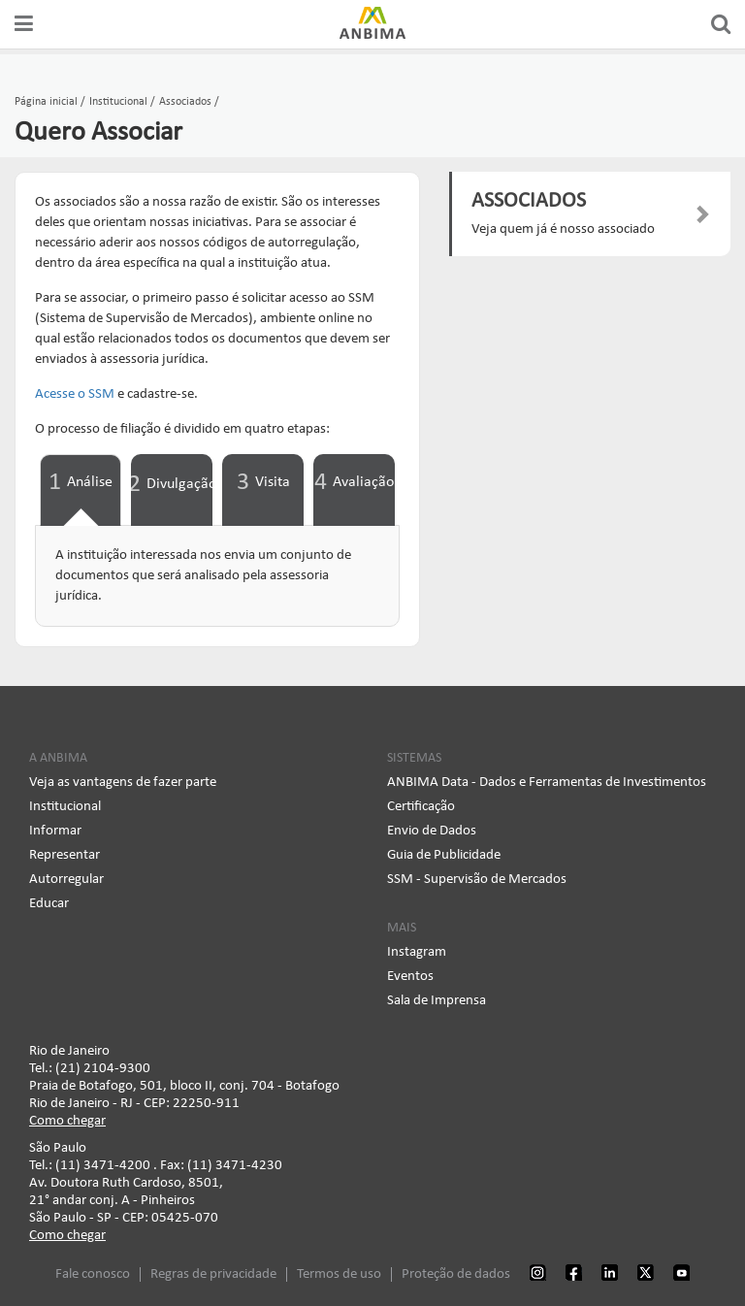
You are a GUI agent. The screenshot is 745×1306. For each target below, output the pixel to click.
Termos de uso (339, 1274)
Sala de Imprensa (436, 1001)
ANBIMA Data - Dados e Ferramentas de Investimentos (546, 782)
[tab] (80, 490)
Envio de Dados (431, 831)
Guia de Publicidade (444, 855)
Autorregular (66, 879)
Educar (49, 904)
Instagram (416, 952)
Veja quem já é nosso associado (563, 229)
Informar (55, 831)
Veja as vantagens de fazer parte (122, 782)
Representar (64, 855)
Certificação (421, 807)
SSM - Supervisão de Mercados (477, 879)
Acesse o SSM (74, 394)
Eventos (410, 976)
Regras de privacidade (213, 1274)
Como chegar (67, 1121)
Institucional (65, 807)
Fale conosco (92, 1274)
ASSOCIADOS (528, 201)
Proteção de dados (456, 1274)
